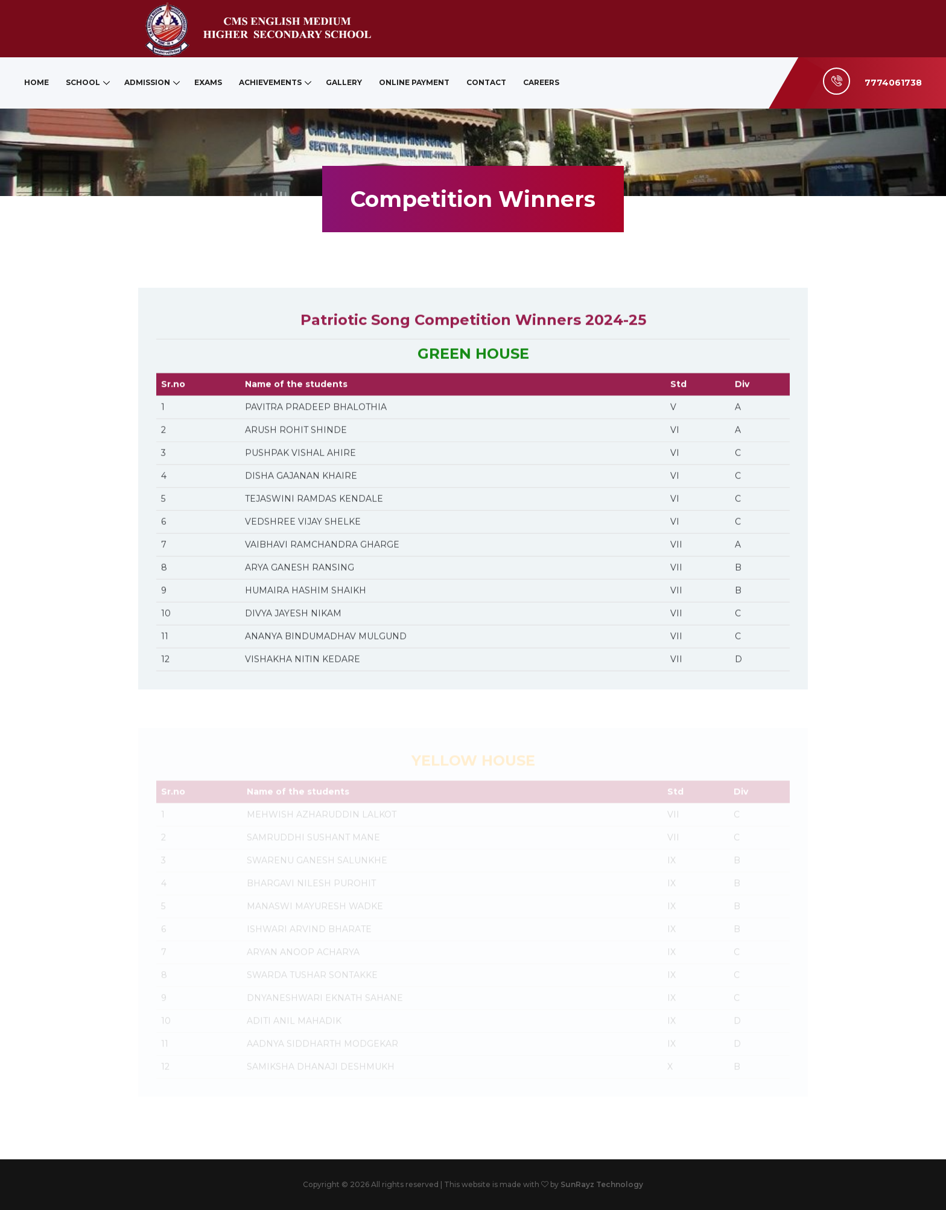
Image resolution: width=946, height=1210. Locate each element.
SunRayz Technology (601, 1184)
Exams (208, 82)
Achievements (270, 82)
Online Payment (414, 82)
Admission (147, 82)
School (83, 82)
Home (36, 82)
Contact (486, 82)
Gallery (344, 82)
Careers (541, 82)
